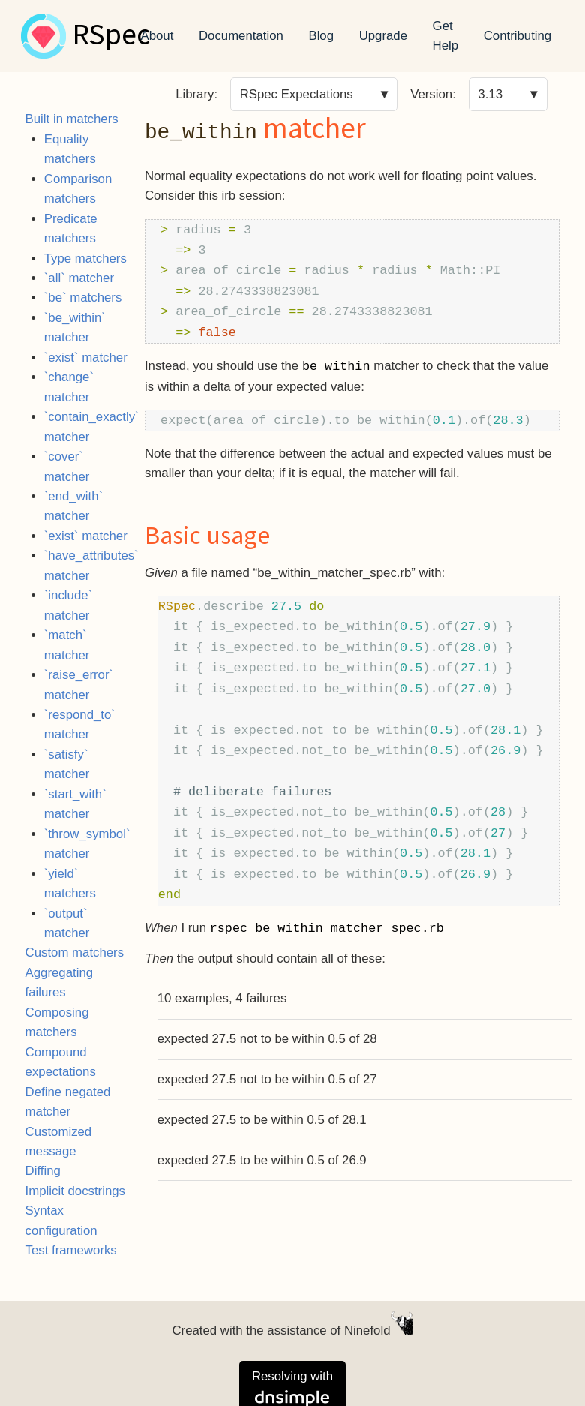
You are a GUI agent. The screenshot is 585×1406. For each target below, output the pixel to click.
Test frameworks (71, 1250)
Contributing (518, 36)
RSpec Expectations (296, 94)
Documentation (241, 36)
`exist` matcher (86, 357)
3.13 (490, 94)
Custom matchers (75, 952)
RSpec (111, 36)
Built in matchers (72, 119)
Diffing (43, 1171)
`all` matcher (79, 278)
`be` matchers (83, 297)
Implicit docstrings (75, 1191)
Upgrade (383, 36)
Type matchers (85, 258)
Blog (321, 36)
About (157, 36)
